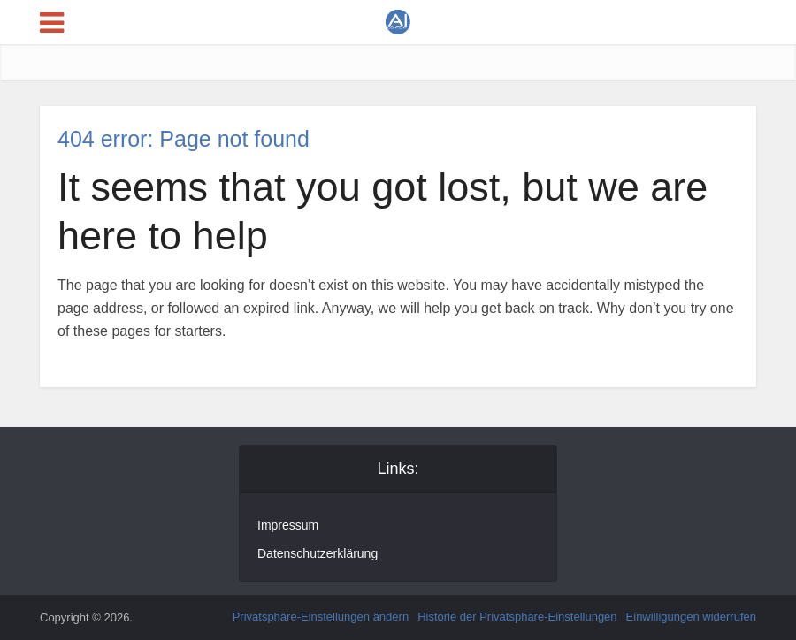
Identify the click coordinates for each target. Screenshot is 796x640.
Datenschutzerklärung (317, 553)
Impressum (287, 525)
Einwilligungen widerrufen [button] (691, 616)
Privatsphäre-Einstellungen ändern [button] (321, 616)
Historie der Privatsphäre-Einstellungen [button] (516, 616)
